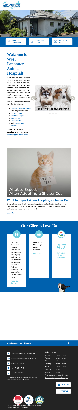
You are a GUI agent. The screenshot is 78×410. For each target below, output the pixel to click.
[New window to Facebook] (65, 343)
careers (63, 385)
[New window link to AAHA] (18, 400)
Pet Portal (63, 391)
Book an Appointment (15, 42)
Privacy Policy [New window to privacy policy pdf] (12, 407)
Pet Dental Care (16, 113)
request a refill (60, 42)
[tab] (49, 113)
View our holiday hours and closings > (56, 378)
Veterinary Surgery (17, 116)
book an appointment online (17, 135)
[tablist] (53, 113)
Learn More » (11, 213)
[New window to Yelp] (69, 343)
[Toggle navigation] (75, 5)
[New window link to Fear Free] (29, 400)
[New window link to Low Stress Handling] (40, 400)
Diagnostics (15, 118)
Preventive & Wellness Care (21, 108)
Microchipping (16, 121)
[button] (68, 80)
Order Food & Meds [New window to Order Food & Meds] (38, 42)
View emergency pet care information (56, 375)
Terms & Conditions (22, 407)
